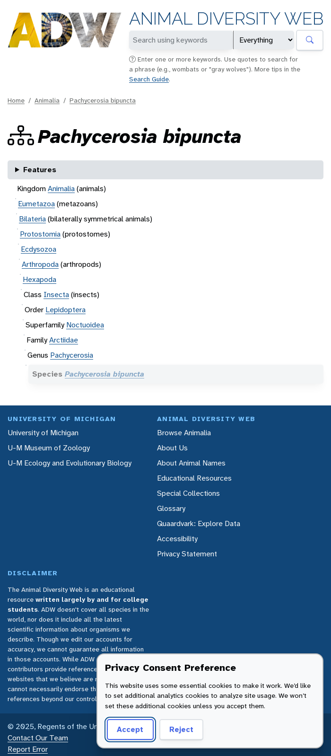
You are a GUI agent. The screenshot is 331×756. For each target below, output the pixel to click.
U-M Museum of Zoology (49, 448)
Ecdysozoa (38, 249)
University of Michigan (43, 433)
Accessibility (177, 539)
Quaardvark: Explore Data (198, 523)
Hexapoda (39, 279)
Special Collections (188, 493)
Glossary (171, 508)
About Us (172, 448)
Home (16, 100)
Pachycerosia (71, 355)
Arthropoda (40, 264)
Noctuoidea (85, 325)
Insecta (56, 294)
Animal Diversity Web (226, 18)
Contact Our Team (38, 738)
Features (39, 170)
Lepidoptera (65, 310)
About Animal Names (191, 463)
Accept (130, 729)
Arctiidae (63, 340)
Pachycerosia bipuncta (103, 100)
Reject (181, 729)
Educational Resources (194, 478)
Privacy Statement (187, 554)
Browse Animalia (184, 433)
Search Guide (149, 79)
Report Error (28, 749)
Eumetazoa (36, 204)
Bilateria (32, 219)
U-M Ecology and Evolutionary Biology (69, 463)
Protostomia (40, 234)
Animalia (47, 100)
